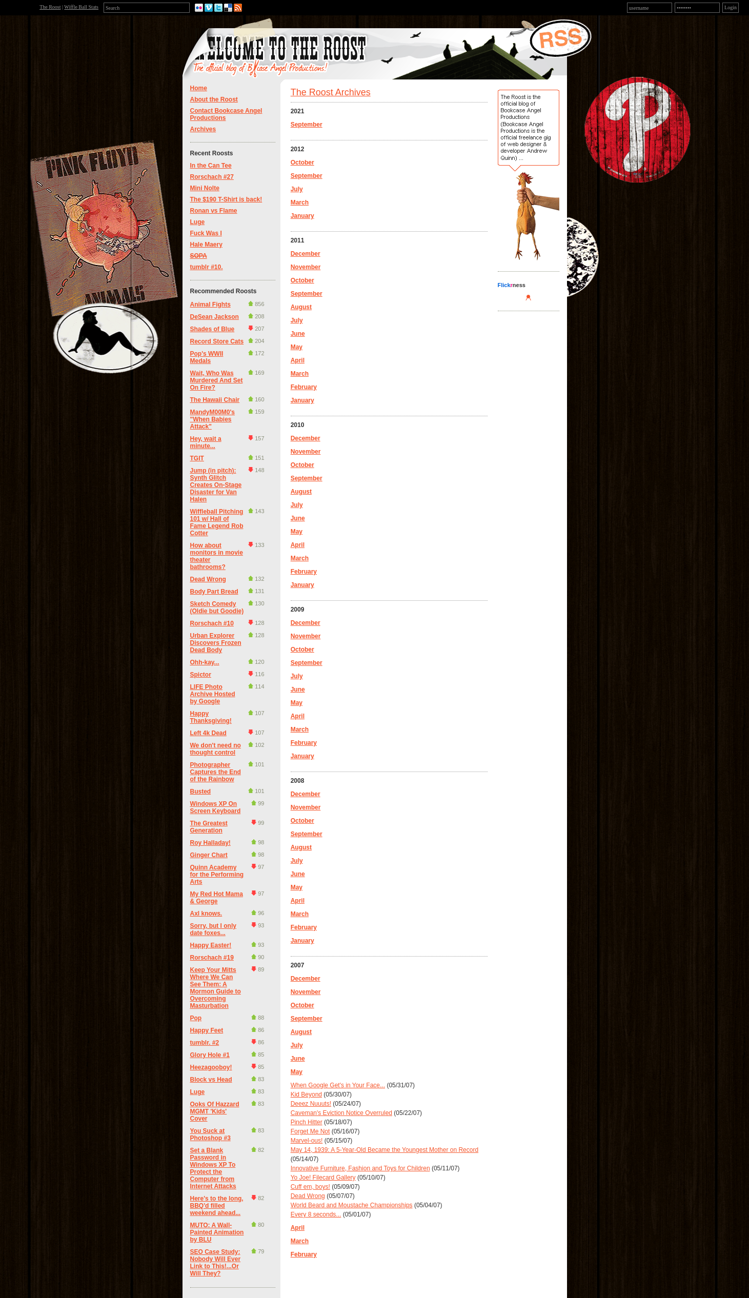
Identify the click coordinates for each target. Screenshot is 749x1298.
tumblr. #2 (204, 1042)
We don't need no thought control (215, 749)
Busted (200, 791)
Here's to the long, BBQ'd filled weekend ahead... (217, 1205)
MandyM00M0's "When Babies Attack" (212, 419)
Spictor (200, 674)
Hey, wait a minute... (205, 442)
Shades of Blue (212, 329)
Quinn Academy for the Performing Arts (217, 874)
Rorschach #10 (212, 623)
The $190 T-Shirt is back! (226, 199)
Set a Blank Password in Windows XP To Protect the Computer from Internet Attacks (213, 1168)
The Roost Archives (331, 92)
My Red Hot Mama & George (216, 897)
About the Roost (214, 99)
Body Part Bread (214, 591)
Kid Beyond (306, 1094)
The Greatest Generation (209, 827)
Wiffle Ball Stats (81, 7)
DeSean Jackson (214, 316)
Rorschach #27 (212, 176)
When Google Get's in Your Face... (338, 1085)
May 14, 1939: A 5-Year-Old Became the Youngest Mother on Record (384, 1149)
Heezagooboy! (211, 1067)
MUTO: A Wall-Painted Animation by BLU (217, 1232)
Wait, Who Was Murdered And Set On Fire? (216, 380)
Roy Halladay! (210, 842)
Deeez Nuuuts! (311, 1103)
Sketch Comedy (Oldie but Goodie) (217, 607)
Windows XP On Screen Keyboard (215, 807)
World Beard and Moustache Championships (352, 1205)
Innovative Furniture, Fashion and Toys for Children (360, 1168)
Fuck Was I (206, 233)
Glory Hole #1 (210, 1055)
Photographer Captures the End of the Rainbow (215, 772)
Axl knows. (206, 913)
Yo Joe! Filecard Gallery (323, 1177)
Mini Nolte (204, 188)
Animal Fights (210, 304)
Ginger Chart (209, 855)
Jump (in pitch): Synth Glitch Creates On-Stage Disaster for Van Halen (216, 485)
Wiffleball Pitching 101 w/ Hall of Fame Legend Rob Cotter (217, 522)
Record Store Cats (217, 341)
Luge (197, 222)
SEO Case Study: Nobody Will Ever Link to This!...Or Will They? (215, 1262)
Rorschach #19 (212, 957)
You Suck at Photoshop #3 (210, 1134)
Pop (196, 1018)
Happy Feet (207, 1030)
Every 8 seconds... (316, 1214)
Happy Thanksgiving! (211, 717)
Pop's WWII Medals (207, 357)
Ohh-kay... (204, 662)
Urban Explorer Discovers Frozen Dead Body (215, 643)
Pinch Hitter (306, 1122)
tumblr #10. (206, 267)
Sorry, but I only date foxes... (213, 929)
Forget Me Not (310, 1131)
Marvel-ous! (307, 1140)
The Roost (49, 7)
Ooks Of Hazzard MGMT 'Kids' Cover (214, 1111)
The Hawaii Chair (215, 399)
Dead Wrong (208, 579)
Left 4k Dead (208, 733)
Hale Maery (206, 244)
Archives (203, 129)
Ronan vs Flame (213, 210)
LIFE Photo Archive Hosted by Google (212, 694)
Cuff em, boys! (310, 1186)
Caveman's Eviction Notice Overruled (341, 1113)
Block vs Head (211, 1079)
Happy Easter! (211, 945)
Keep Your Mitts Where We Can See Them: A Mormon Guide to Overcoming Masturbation (215, 987)
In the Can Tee (211, 165)
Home (198, 88)
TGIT (197, 458)
